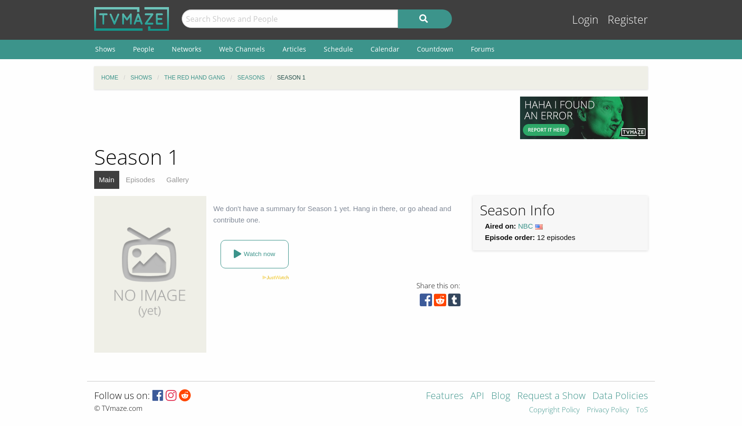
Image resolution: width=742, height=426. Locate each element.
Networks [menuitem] (187, 48)
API (477, 396)
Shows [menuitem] (105, 48)
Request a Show (551, 396)
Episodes (140, 180)
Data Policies (620, 396)
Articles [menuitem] (294, 48)
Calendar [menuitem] (385, 48)
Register (628, 19)
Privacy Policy (608, 410)
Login (585, 19)
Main (107, 180)
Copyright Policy (554, 410)
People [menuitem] (143, 48)
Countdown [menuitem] (435, 48)
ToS (642, 410)
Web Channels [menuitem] (242, 48)
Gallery (178, 180)
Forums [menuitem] (483, 48)
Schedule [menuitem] (338, 48)
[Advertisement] (300, 118)
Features (444, 396)
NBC (525, 226)
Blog (500, 396)
